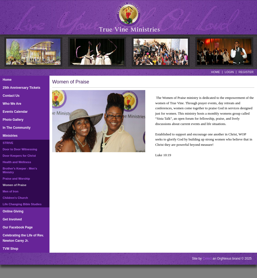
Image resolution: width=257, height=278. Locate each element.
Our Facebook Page (18, 227)
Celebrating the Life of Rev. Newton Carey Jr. (23, 238)
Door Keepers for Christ (19, 155)
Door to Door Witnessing (20, 149)
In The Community (17, 128)
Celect (207, 258)
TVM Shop (10, 249)
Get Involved (12, 219)
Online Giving (13, 211)
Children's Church (15, 197)
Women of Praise (14, 185)
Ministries (10, 136)
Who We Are (12, 104)
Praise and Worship (16, 178)
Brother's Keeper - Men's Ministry (20, 170)
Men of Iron (10, 191)
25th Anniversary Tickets (21, 88)
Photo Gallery (13, 120)
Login (229, 72)
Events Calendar (15, 112)
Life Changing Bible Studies (22, 204)
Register (246, 72)
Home (215, 72)
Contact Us (11, 96)
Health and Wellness (17, 162)
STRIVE (8, 142)
